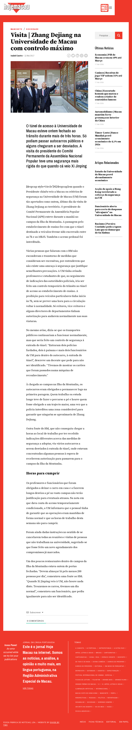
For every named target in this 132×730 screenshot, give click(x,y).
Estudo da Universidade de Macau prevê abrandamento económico (108, 176)
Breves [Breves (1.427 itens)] (99, 653)
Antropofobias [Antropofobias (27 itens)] (105, 648)
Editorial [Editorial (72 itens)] (99, 666)
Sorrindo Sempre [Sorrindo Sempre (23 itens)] (105, 702)
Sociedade (32, 29)
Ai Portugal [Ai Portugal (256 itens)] (92, 648)
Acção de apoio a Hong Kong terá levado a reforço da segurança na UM (108, 193)
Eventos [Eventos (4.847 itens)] (101, 671)
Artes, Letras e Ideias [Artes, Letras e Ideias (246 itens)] (84, 653)
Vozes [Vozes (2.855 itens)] (109, 707)
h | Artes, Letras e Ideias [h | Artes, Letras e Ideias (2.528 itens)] (112, 684)
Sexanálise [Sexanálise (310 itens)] (80, 702)
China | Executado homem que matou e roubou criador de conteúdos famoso (106, 95)
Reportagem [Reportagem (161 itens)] (112, 698)
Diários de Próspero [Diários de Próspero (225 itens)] (116, 662)
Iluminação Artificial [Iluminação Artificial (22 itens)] (84, 689)
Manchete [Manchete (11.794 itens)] (104, 693)
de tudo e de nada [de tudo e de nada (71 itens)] (82, 662)
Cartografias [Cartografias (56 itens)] (109, 653)
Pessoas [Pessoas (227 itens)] (92, 698)
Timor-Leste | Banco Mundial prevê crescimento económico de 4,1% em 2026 (108, 138)
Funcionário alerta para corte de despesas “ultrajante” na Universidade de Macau (108, 211)
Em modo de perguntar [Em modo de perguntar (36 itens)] (114, 666)
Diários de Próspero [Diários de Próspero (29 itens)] (83, 666)
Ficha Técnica (96, 722)
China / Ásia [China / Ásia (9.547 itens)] (94, 657)
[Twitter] (73, 55)
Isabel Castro (17, 55)
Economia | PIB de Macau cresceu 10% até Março (108, 57)
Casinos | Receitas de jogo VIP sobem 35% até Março (108, 75)
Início (83, 722)
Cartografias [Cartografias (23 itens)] (81, 657)
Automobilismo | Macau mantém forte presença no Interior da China (108, 116)
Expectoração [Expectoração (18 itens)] (113, 671)
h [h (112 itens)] (98, 684)
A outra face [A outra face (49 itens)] (119, 648)
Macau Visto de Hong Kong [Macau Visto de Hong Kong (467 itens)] (86, 693)
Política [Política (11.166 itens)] (101, 698)
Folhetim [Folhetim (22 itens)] (96, 680)
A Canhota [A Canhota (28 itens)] (79, 648)
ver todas (28, 688)
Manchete (16, 29)
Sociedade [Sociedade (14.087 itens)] (91, 702)
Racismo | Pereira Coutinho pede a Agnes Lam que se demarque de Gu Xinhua (108, 228)
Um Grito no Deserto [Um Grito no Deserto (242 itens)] (84, 707)
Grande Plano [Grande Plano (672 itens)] (121, 680)
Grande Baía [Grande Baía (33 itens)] (107, 680)
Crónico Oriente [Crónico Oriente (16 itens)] (108, 657)
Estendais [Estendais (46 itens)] (91, 671)
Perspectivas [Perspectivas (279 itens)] (80, 698)
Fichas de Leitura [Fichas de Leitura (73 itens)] (82, 680)
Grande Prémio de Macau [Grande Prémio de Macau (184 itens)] (85, 684)
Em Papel (124, 722)
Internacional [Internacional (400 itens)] (102, 689)
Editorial (111, 722)
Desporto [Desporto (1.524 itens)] (121, 657)
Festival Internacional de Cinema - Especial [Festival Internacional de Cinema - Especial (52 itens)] (93, 675)
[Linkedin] (77, 55)
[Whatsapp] (82, 55)
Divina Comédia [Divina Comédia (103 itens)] (99, 662)
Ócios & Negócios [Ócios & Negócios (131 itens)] (82, 711)
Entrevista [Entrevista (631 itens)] (80, 671)
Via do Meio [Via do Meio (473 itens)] (99, 707)
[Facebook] (69, 55)
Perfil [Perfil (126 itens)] (113, 693)
